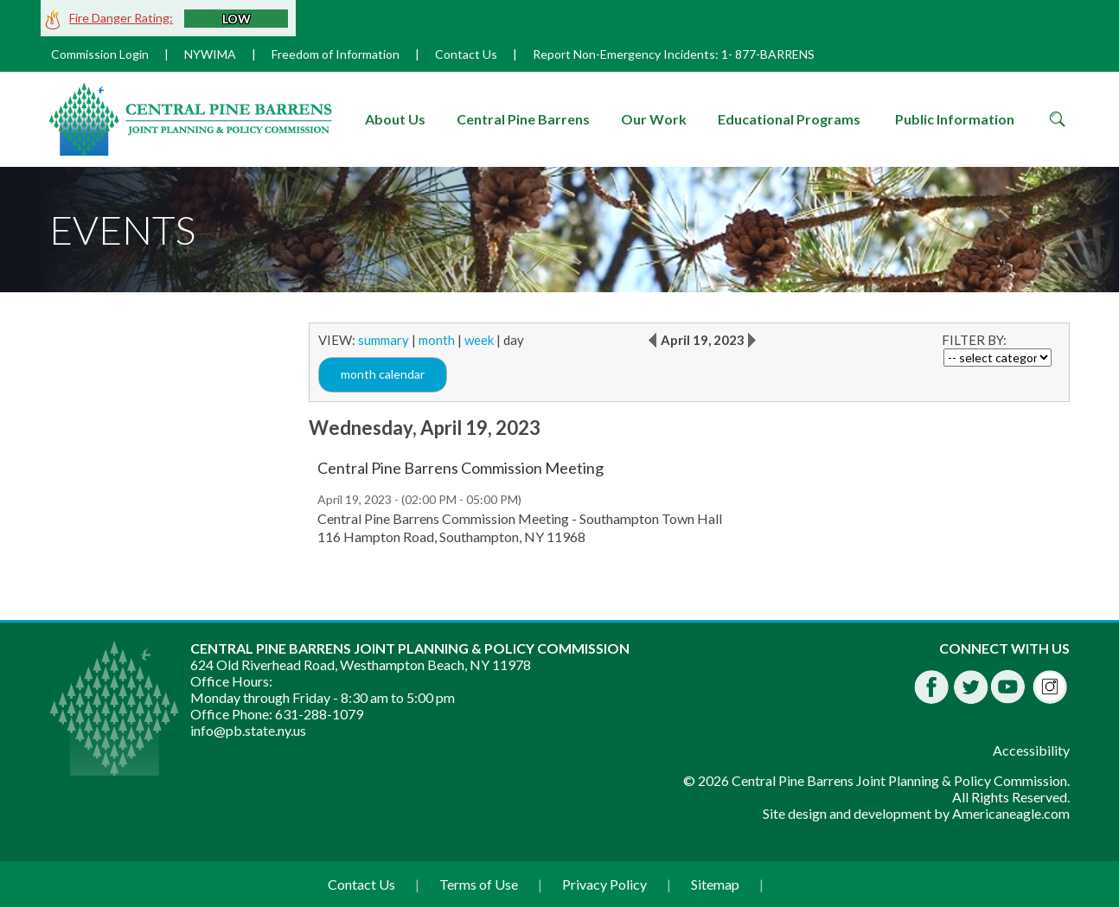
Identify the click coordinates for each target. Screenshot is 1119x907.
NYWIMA (210, 54)
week (479, 340)
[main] (689, 443)
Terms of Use (478, 884)
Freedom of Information (336, 54)
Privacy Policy (604, 884)
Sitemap (715, 884)
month (437, 340)
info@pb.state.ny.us (248, 730)
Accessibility (1031, 750)
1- (726, 54)
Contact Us (466, 54)
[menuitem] (395, 119)
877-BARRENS (775, 54)
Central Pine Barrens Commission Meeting (460, 467)
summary (383, 340)
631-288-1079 (319, 714)
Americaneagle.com (1011, 813)
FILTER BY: (974, 340)
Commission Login (100, 54)
